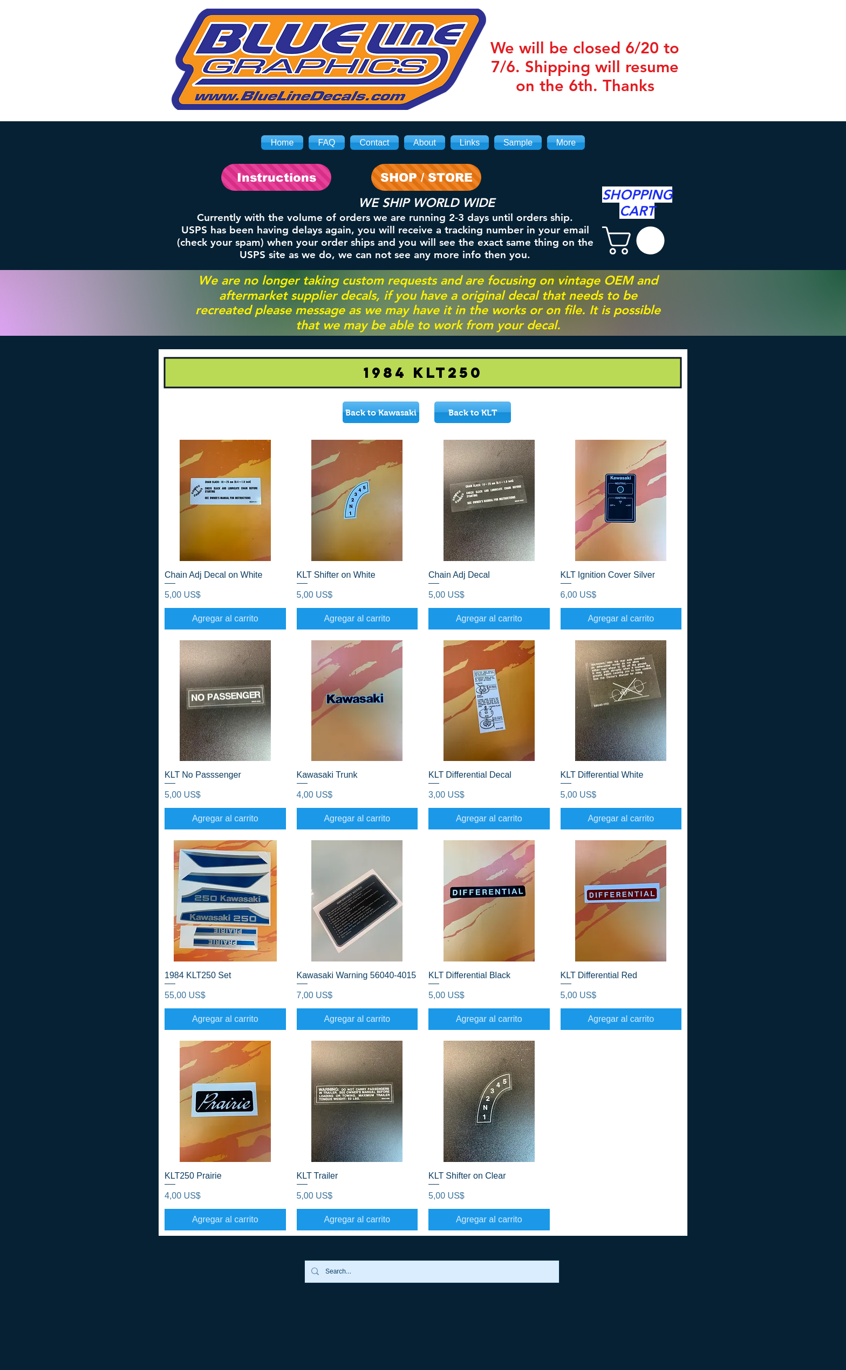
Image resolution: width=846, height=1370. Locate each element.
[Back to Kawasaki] (381, 412)
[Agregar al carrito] (225, 618)
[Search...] (430, 1272)
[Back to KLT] (472, 412)
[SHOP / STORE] (426, 177)
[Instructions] (276, 177)
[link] (636, 240)
